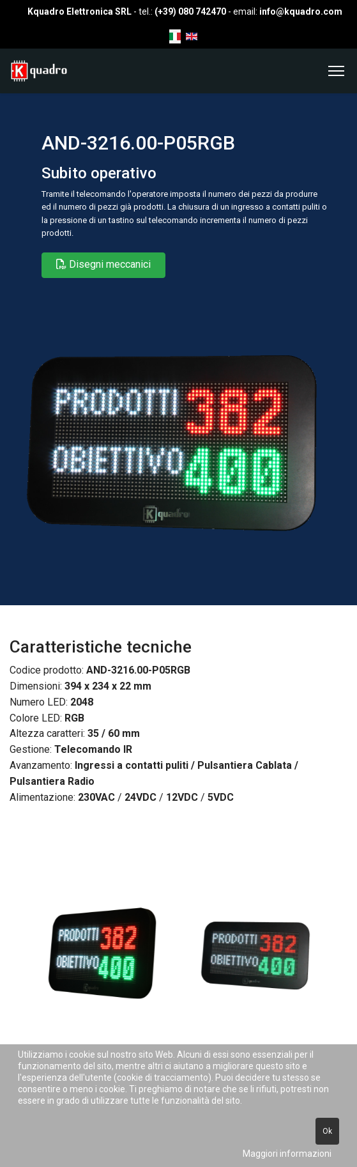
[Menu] (336, 71)
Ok (327, 1131)
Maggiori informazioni (287, 1153)
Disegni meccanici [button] (103, 264)
